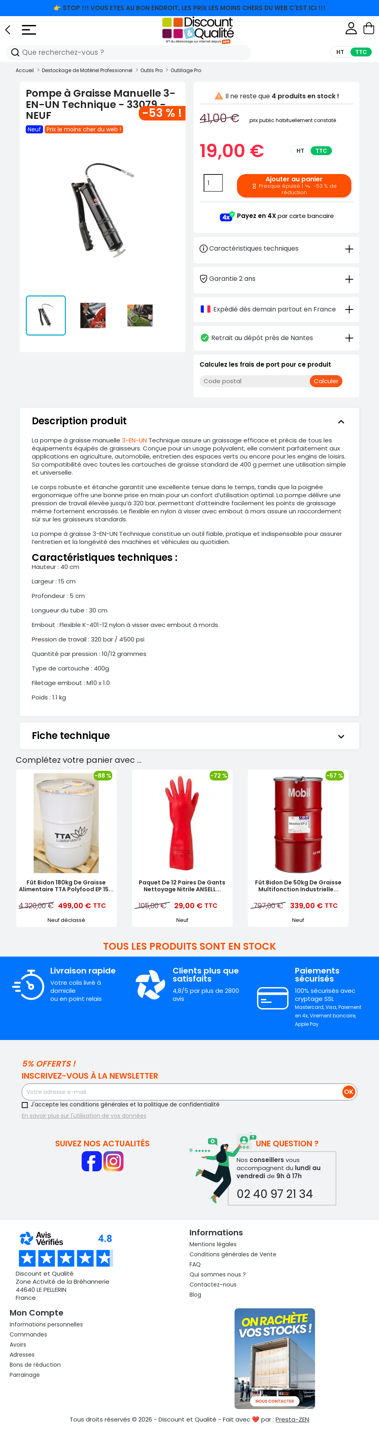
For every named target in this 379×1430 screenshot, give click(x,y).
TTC (321, 151)
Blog (195, 1295)
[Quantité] (213, 183)
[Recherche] (15, 52)
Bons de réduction (35, 1365)
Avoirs (18, 1345)
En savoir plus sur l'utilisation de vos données (84, 1116)
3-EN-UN (134, 440)
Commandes (28, 1334)
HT (300, 151)
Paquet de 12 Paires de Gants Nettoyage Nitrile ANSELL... (182, 885)
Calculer (326, 381)
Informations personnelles (46, 1324)
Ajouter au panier (294, 185)
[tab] (276, 278)
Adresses (22, 1355)
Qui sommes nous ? (218, 1274)
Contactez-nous (213, 1285)
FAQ (195, 1264)
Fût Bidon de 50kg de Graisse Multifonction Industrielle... (298, 885)
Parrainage (25, 1375)
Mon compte (37, 1312)
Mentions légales (213, 1244)
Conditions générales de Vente (233, 1254)
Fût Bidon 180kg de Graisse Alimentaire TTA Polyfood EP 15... (66, 885)
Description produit (190, 421)
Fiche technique (190, 736)
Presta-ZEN (292, 1419)
